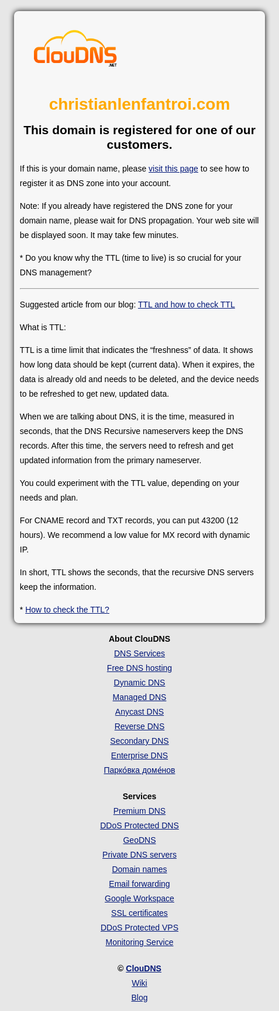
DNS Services (139, 653)
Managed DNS (140, 697)
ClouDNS (143, 968)
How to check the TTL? (67, 609)
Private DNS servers (139, 854)
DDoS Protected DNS (139, 825)
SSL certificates (139, 913)
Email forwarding (139, 883)
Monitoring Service (140, 942)
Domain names (139, 869)
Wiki (139, 983)
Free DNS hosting (139, 668)
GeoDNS (139, 840)
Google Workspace (139, 898)
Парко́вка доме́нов (139, 770)
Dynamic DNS (140, 682)
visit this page (173, 168)
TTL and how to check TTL (186, 304)
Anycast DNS (139, 711)
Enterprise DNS (139, 755)
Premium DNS (139, 811)
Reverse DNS (140, 726)
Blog (139, 997)
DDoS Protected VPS (139, 927)
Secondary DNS (139, 741)
